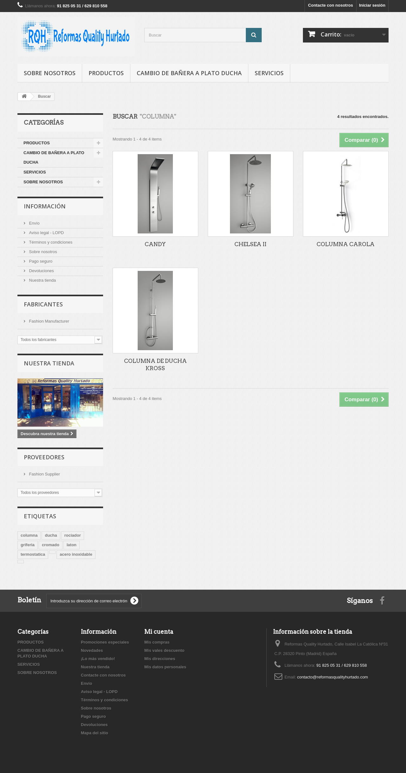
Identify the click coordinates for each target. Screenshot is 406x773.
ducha (51, 535)
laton (71, 544)
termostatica (33, 554)
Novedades (92, 650)
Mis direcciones (159, 658)
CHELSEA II (250, 244)
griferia (28, 544)
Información (45, 206)
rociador (72, 535)
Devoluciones (41, 270)
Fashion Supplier (44, 474)
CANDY (155, 244)
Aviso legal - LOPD (46, 232)
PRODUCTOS (106, 73)
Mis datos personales (165, 667)
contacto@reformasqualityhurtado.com (332, 677)
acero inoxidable (76, 554)
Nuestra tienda (42, 280)
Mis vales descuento (164, 650)
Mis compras (156, 642)
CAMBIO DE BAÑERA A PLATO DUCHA (189, 73)
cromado (50, 544)
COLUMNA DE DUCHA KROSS (155, 364)
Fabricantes (43, 304)
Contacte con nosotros (330, 5)
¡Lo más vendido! (98, 658)
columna (29, 535)
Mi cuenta (158, 631)
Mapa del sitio (94, 732)
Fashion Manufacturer (48, 321)
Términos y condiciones (50, 242)
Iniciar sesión (372, 5)
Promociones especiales (105, 642)
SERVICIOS (269, 73)
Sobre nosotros (42, 251)
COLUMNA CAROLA (346, 244)
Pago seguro (40, 261)
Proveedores (44, 457)
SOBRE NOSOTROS (49, 73)
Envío (34, 223)
